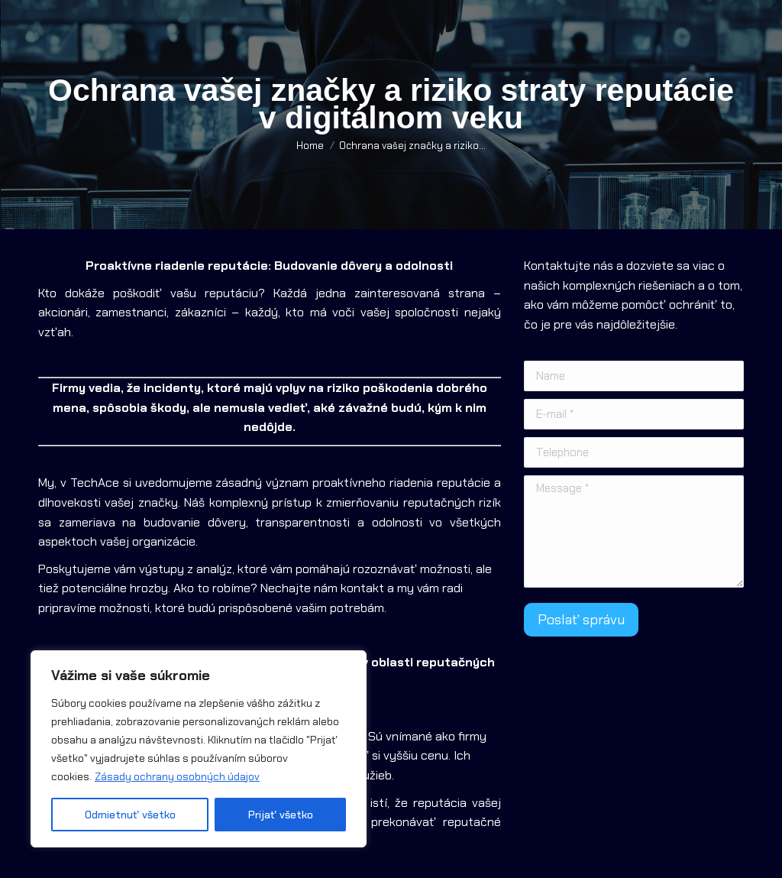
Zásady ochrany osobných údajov (177, 776)
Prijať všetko (280, 814)
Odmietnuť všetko (130, 814)
